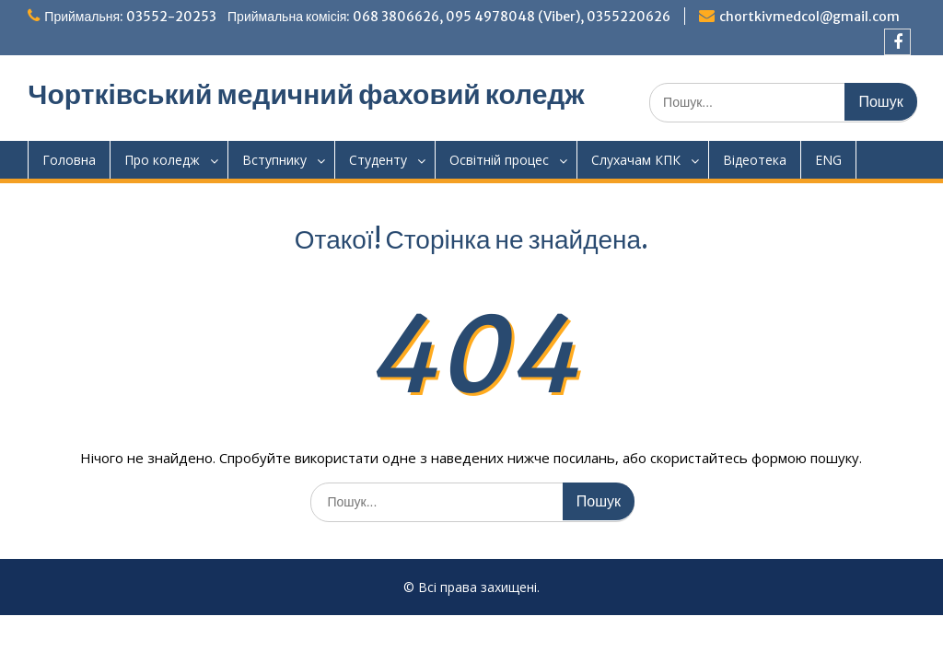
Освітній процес (499, 160)
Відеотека (754, 160)
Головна (69, 160)
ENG (828, 160)
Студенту (378, 160)
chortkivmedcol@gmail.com (809, 16)
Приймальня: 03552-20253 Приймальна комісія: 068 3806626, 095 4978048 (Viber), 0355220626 (357, 16)
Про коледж (162, 160)
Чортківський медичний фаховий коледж (306, 93)
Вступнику (274, 160)
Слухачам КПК (636, 160)
